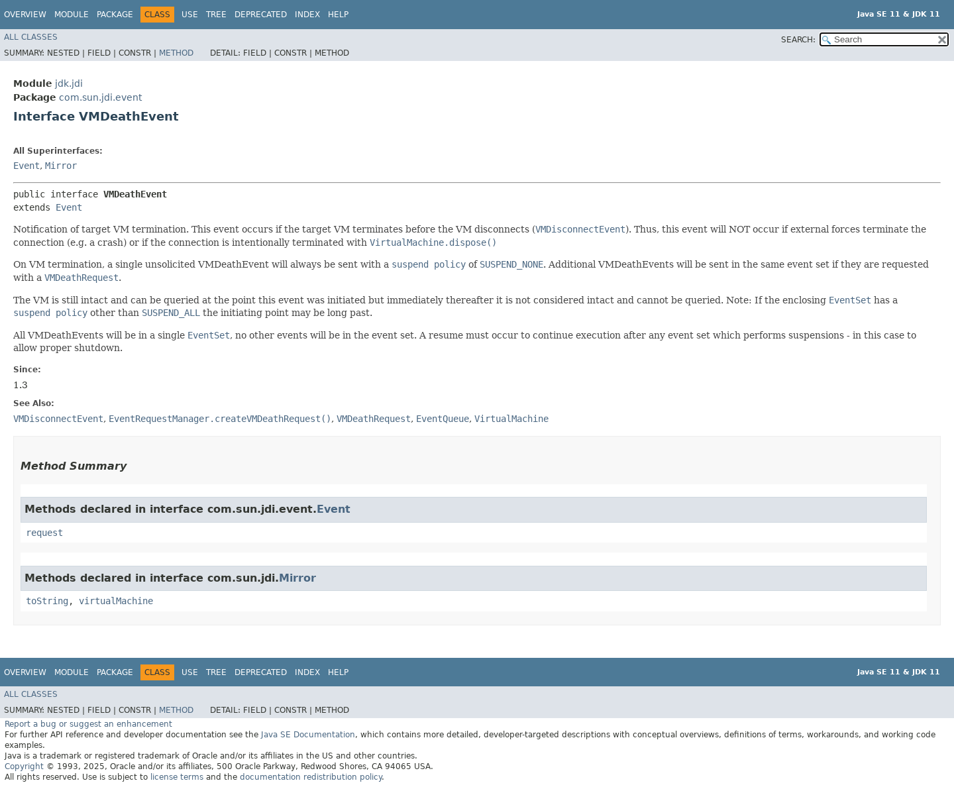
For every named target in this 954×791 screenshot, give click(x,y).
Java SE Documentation (308, 734)
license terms (176, 777)
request (44, 532)
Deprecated (261, 14)
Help (338, 14)
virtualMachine (116, 601)
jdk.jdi (69, 83)
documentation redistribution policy (311, 777)
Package (115, 14)
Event (26, 165)
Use (190, 14)
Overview (25, 14)
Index (307, 14)
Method (176, 53)
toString (47, 601)
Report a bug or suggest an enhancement (88, 724)
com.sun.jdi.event (100, 97)
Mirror (61, 165)
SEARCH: (798, 39)
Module (71, 14)
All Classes (31, 37)
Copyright (24, 766)
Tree (216, 14)
